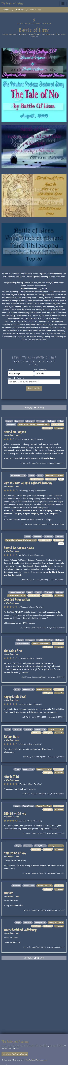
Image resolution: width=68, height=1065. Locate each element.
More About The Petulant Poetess (15, 1054)
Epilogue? (11, 424)
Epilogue (51, 421)
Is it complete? (40, 369)
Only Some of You (15, 853)
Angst (40, 475)
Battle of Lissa (12, 435)
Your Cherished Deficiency (20, 930)
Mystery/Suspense (18, 475)
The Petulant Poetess (12, 3)
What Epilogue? (22, 643)
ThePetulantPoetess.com (36, 1060)
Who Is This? (11, 776)
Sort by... (12, 369)
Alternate (29, 421)
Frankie (8, 893)
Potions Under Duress (54, 475)
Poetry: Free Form (44, 689)
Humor (20, 640)
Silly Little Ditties (15, 813)
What (61, 421)
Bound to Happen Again (19, 548)
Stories (6, 9)
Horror (38, 592)
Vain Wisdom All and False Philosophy (28, 483)
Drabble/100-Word (45, 640)
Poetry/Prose (28, 689)
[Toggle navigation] (62, 3)
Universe (40, 421)
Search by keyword (16, 377)
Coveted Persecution (17, 599)
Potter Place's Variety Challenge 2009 (33, 424)
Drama (8, 421)
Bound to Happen (15, 432)
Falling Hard (11, 737)
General (28, 729)
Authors (20, 9)
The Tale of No (13, 651)
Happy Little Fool (15, 697)
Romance (18, 421)
